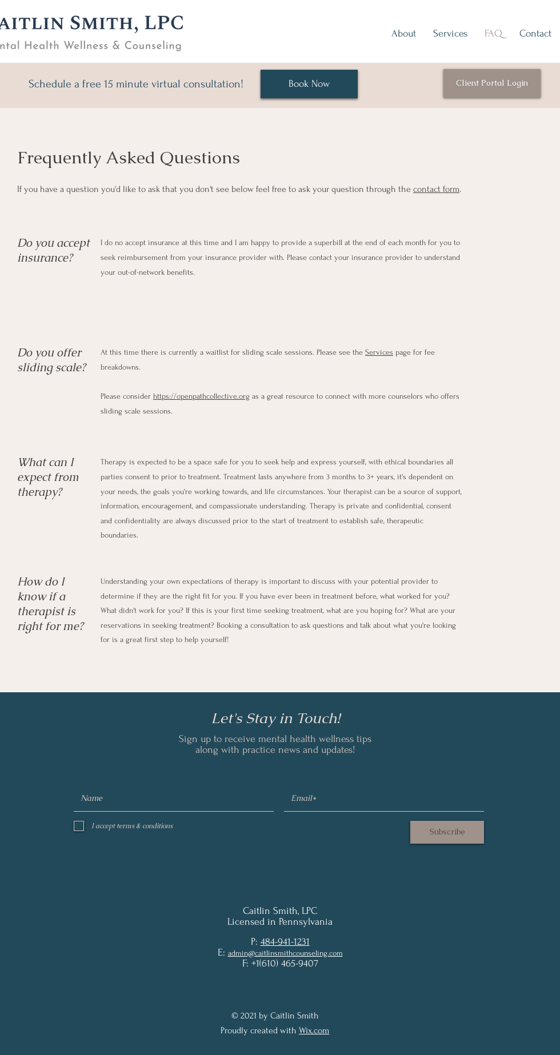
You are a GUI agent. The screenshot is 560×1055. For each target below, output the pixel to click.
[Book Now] (309, 84)
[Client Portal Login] (492, 83)
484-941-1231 (285, 941)
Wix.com (314, 1030)
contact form (436, 189)
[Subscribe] (447, 832)
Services (379, 352)
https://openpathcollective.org (201, 396)
